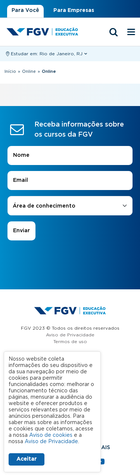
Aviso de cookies (50, 435)
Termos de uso (70, 341)
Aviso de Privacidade (70, 335)
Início (10, 71)
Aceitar (26, 459)
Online (29, 71)
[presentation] (70, 261)
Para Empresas (73, 10)
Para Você (25, 10)
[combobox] (70, 206)
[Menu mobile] (131, 32)
